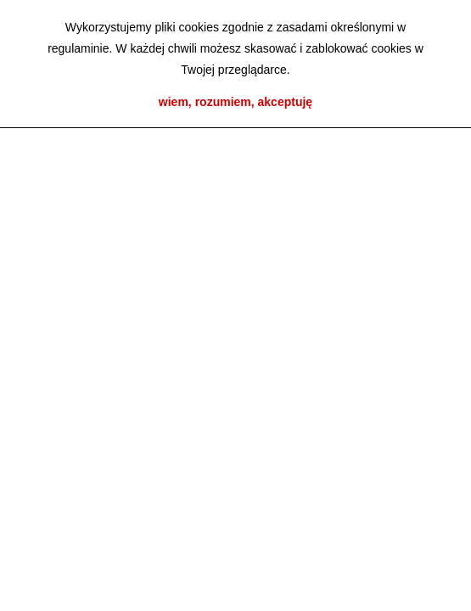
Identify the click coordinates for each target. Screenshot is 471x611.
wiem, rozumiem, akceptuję (235, 102)
